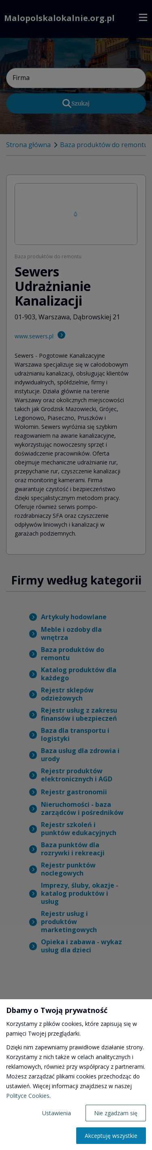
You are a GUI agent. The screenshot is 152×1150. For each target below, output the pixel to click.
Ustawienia (56, 1113)
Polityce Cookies (27, 1095)
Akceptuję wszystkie (111, 1135)
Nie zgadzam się (115, 1113)
